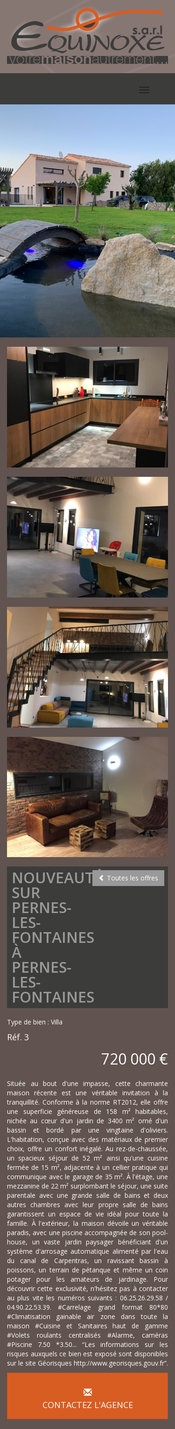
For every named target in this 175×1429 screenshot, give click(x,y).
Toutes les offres (128, 877)
